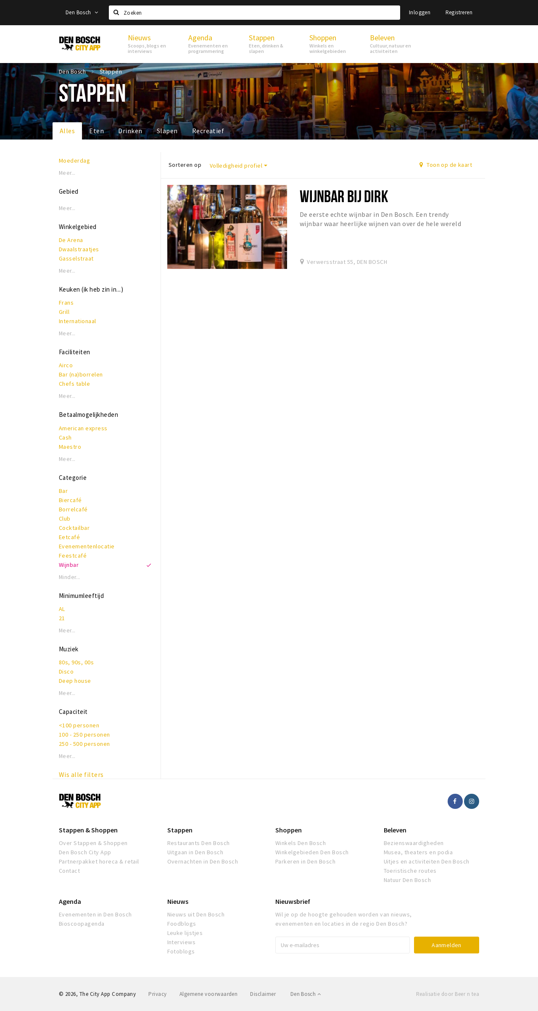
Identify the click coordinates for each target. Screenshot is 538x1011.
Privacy (157, 994)
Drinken (130, 130)
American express (83, 428)
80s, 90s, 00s (76, 662)
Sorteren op (185, 164)
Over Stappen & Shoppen (93, 843)
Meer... (67, 172)
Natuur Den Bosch (407, 880)
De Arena (71, 240)
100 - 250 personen (84, 734)
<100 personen (79, 725)
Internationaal (77, 321)
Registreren (459, 12)
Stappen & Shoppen (88, 830)
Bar (63, 491)
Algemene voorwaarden (208, 994)
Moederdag (74, 160)
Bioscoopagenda (82, 923)
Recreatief (208, 130)
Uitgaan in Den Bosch (195, 852)
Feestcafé (73, 555)
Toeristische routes (410, 870)
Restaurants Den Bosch (198, 843)
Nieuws (177, 901)
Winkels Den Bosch (300, 843)
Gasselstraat (76, 258)
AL (62, 609)
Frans (66, 302)
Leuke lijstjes (185, 933)
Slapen (167, 130)
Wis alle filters (81, 774)
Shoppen (288, 830)
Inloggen (419, 12)
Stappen (180, 830)
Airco (66, 365)
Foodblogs (181, 923)
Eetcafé (69, 537)
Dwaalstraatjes (79, 249)
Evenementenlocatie (87, 546)
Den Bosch (82, 12)
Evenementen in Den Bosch (95, 914)
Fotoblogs (181, 951)
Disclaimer (263, 994)
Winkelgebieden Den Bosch (312, 852)
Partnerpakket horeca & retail (99, 861)
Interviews (181, 942)
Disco (66, 671)
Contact (69, 870)
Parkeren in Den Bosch (305, 861)
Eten (96, 130)
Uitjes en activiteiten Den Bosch (426, 861)
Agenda (70, 901)
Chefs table (74, 383)
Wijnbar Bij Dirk (344, 196)
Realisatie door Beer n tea (447, 994)
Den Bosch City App (85, 852)
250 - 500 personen (84, 744)
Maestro (70, 446)
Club (65, 518)
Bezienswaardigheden (414, 843)
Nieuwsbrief (292, 901)
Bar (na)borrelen (81, 374)
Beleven (395, 830)
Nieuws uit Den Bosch (196, 914)
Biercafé (70, 500)
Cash (65, 437)
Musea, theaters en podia (418, 852)
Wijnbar (69, 565)
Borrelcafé (73, 509)
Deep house (75, 681)
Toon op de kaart (445, 164)
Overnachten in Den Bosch (202, 861)
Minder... (69, 577)
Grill (64, 312)
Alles (67, 130)
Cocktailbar (74, 528)
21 (62, 618)
